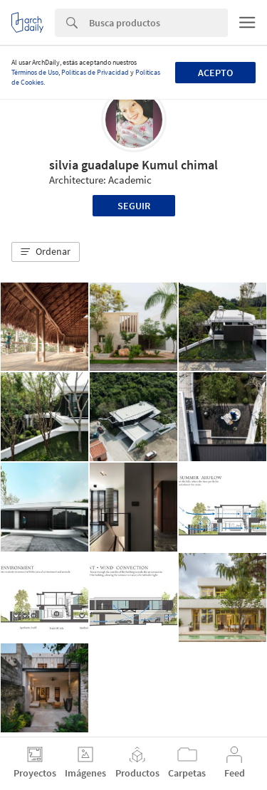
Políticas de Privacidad (95, 72)
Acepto (215, 72)
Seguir (133, 205)
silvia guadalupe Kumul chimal (133, 165)
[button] (45, 252)
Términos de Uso (34, 72)
